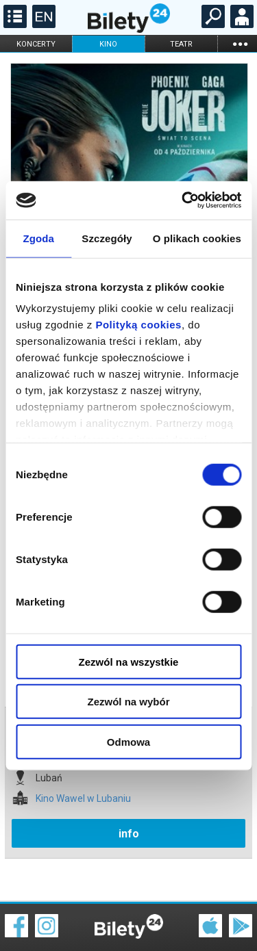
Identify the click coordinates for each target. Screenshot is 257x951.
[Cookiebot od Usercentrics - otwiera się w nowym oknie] (183, 200)
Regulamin (27, 915)
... (240, 43)
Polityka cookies (128, 923)
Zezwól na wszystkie (129, 661)
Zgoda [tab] (38, 238)
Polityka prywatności (224, 923)
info (129, 785)
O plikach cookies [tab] (197, 238)
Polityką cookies (138, 324)
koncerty (36, 44)
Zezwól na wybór (128, 701)
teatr (181, 44)
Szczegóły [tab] (107, 238)
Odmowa (128, 741)
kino (108, 44)
